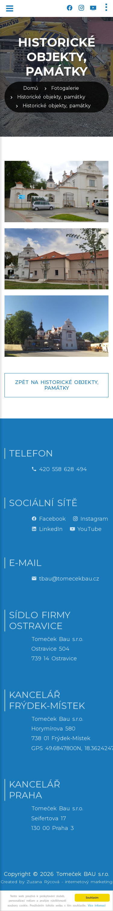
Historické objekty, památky (51, 97)
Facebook (77, 519)
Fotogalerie (65, 88)
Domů (30, 88)
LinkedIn (75, 529)
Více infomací (96, 906)
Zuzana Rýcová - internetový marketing (69, 881)
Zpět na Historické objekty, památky (56, 385)
